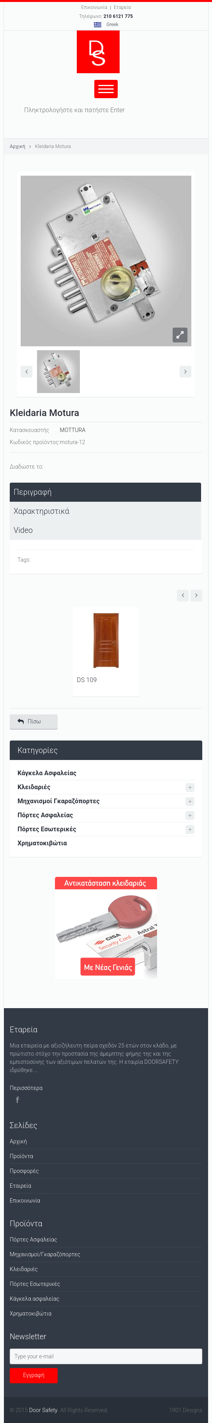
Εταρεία (122, 7)
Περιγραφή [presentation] (33, 492)
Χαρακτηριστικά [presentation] (41, 511)
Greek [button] (106, 24)
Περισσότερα (26, 1088)
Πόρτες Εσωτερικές (47, 829)
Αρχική (17, 146)
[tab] (105, 492)
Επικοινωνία (94, 7)
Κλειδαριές (34, 787)
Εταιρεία (20, 1186)
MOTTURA (73, 430)
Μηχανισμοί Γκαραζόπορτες (59, 801)
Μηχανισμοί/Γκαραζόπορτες (45, 1254)
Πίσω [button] (29, 722)
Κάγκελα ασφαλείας (34, 1299)
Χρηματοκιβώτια (42, 843)
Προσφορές (24, 1171)
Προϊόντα (21, 1156)
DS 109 (87, 680)
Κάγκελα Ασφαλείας (47, 773)
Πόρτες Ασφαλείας (45, 815)
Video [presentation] (23, 530)
